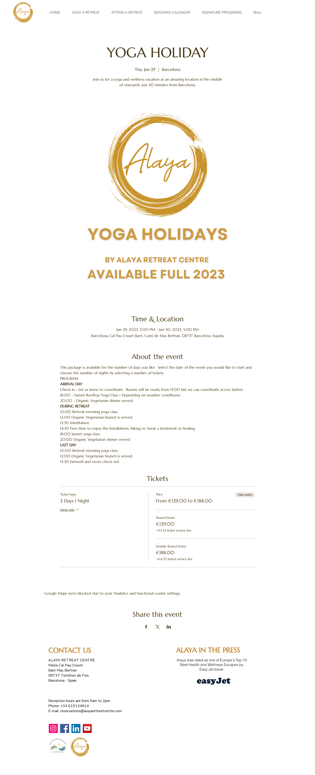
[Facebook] (64, 728)
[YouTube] (87, 728)
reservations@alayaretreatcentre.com (91, 711)
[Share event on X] (157, 627)
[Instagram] (53, 728)
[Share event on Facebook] (146, 627)
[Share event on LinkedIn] (169, 627)
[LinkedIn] (75, 728)
